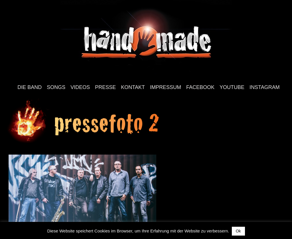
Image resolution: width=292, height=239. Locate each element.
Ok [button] (238, 231)
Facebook (200, 87)
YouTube (232, 87)
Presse (105, 87)
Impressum (165, 87)
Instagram (265, 87)
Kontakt (133, 87)
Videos (80, 87)
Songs (56, 87)
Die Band (29, 87)
